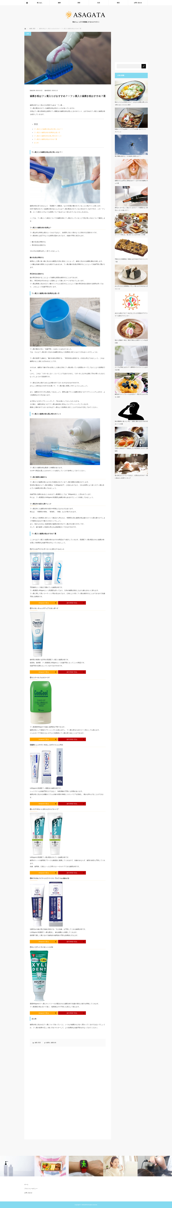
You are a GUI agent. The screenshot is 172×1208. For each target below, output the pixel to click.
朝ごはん (39, 3)
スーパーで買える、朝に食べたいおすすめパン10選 (130, 234)
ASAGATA (84, 1204)
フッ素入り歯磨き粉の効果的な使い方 (47, 132)
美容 (79, 3)
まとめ (36, 143)
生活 (98, 3)
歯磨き (48, 1042)
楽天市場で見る (72, 603)
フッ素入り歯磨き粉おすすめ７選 (45, 139)
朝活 (118, 3)
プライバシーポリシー (31, 1188)
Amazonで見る (44, 603)
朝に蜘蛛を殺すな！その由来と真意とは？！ (128, 156)
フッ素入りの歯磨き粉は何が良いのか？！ (48, 129)
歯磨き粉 (53, 1042)
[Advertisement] (48, 1067)
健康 (59, 3)
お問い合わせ (138, 3)
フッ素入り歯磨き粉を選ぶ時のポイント (48, 136)
